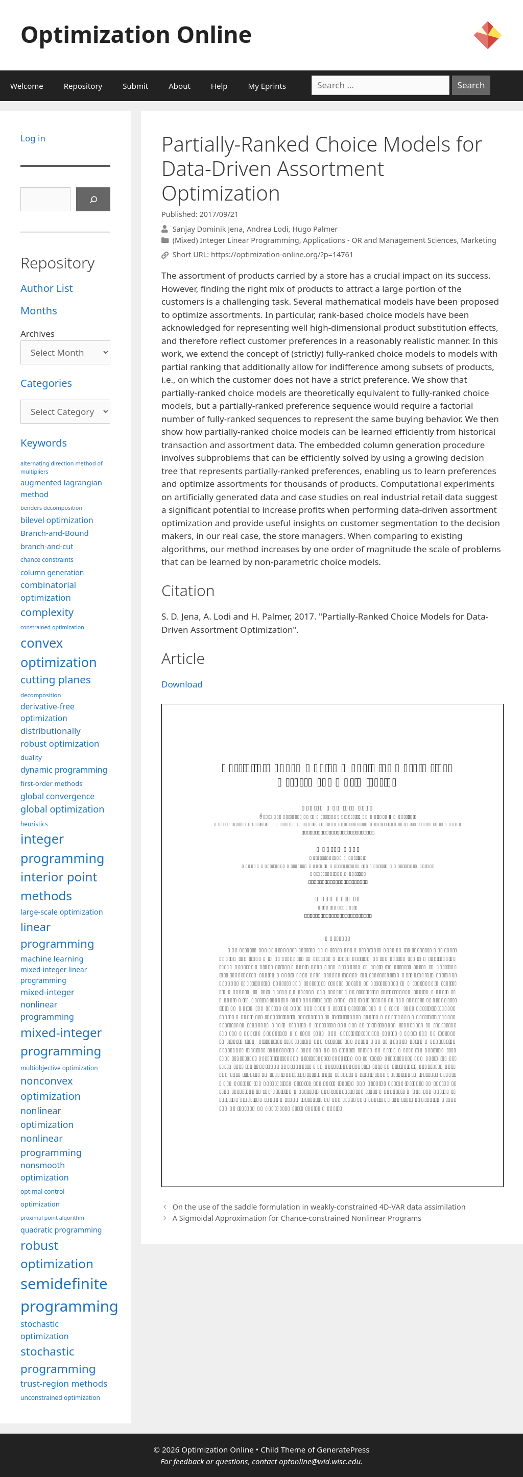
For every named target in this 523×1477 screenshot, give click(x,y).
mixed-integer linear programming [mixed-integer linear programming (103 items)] (53, 975)
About (180, 86)
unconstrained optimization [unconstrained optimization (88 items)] (60, 1397)
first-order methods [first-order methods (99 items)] (51, 783)
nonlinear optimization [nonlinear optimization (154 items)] (47, 1117)
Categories (46, 383)
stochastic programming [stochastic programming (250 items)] (58, 1359)
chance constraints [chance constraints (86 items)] (47, 559)
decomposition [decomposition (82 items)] (40, 695)
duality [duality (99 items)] (31, 757)
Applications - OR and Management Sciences (380, 240)
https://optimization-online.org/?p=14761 (282, 255)
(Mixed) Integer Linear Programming (236, 240)
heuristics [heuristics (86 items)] (34, 824)
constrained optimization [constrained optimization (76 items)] (52, 627)
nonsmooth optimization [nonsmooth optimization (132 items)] (44, 1171)
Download (182, 684)
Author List (46, 288)
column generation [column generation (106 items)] (52, 572)
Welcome (26, 86)
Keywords (43, 443)
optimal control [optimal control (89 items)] (42, 1191)
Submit (135, 86)
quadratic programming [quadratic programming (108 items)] (61, 1230)
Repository (83, 86)
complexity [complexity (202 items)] (47, 612)
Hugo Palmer (315, 229)
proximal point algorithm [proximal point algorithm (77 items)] (52, 1217)
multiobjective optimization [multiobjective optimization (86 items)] (59, 1068)
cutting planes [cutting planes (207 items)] (55, 679)
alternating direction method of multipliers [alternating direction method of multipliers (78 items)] (61, 467)
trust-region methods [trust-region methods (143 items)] (63, 1383)
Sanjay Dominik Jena (208, 229)
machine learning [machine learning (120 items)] (52, 958)
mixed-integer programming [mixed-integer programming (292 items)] (61, 1041)
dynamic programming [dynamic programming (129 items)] (63, 769)
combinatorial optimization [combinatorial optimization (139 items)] (48, 591)
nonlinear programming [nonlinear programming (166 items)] (51, 1145)
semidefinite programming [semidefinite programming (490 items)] (69, 1294)
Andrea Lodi (268, 229)
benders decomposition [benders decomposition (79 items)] (51, 507)
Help (219, 86)
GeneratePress (343, 1449)
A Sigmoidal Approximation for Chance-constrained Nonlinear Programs (297, 1218)
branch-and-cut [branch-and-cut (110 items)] (46, 546)
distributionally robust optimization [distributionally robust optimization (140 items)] (59, 737)
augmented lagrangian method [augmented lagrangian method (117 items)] (61, 488)
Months (38, 310)
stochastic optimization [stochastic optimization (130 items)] (44, 1330)
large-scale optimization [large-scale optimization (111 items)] (61, 912)
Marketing (478, 240)
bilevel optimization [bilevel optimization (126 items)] (56, 520)
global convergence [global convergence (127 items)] (57, 796)
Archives (37, 333)
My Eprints (267, 86)
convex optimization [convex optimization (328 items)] (58, 652)
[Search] (93, 199)
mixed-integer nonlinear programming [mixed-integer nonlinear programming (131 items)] (47, 1004)
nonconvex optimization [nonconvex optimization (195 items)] (50, 1088)
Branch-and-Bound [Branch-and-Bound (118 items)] (54, 533)
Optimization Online (136, 34)
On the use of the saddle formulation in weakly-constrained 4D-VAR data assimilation (319, 1207)
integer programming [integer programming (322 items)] (62, 848)
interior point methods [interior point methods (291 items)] (58, 885)
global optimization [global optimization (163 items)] (62, 809)
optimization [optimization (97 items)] (40, 1204)
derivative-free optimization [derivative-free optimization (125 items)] (47, 712)
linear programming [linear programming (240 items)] (57, 935)
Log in (32, 138)
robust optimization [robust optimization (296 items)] (56, 1254)
